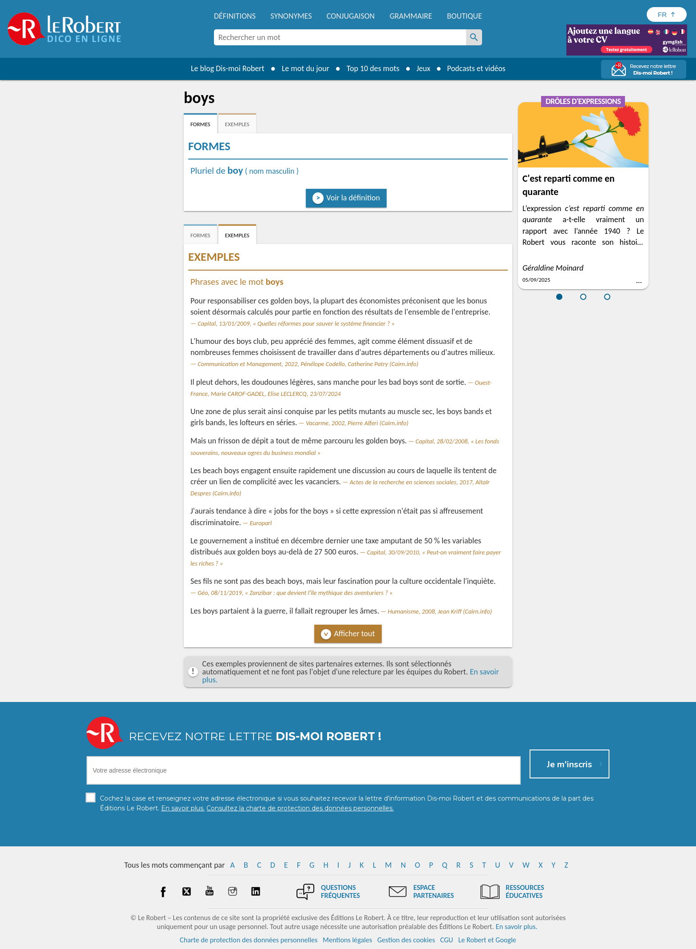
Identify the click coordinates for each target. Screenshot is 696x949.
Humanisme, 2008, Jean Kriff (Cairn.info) (440, 611)
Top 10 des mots (371, 68)
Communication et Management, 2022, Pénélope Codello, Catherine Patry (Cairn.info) (308, 364)
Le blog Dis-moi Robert (226, 68)
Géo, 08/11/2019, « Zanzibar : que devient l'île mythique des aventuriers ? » (295, 593)
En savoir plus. (517, 926)
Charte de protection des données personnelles (248, 940)
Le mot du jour (304, 68)
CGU (446, 940)
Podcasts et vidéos (476, 68)
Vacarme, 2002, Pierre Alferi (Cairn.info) (357, 423)
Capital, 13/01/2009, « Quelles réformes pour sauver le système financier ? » (296, 323)
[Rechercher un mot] (474, 37)
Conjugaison (351, 16)
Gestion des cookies (406, 940)
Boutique (464, 16)
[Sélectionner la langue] (667, 14)
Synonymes (291, 16)
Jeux (422, 68)
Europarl (261, 523)
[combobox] (340, 37)
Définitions (235, 16)
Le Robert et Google (487, 940)
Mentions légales (347, 940)
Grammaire (411, 16)
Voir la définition (353, 198)
